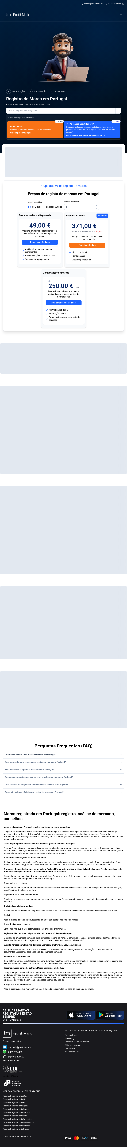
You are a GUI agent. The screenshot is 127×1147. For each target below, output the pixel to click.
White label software (73, 1045)
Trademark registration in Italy (15, 1116)
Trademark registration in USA (14, 1096)
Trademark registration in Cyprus (16, 1129)
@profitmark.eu (16, 1056)
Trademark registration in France (16, 1109)
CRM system (70, 1048)
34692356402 (15, 1052)
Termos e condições (12, 1041)
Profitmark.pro (70, 1035)
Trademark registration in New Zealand (18, 1122)
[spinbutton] (81, 207)
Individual (36, 207)
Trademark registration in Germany (16, 1112)
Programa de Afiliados (73, 1052)
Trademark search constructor (77, 1042)
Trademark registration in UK (14, 1099)
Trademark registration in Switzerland (18, 1119)
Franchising (69, 1039)
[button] (63, 755)
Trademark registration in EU (14, 1103)
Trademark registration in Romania (16, 1126)
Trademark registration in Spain (15, 1106)
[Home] (17, 14)
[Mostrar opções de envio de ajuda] (118, 110)
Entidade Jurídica (54, 207)
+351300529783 (114, 4)
